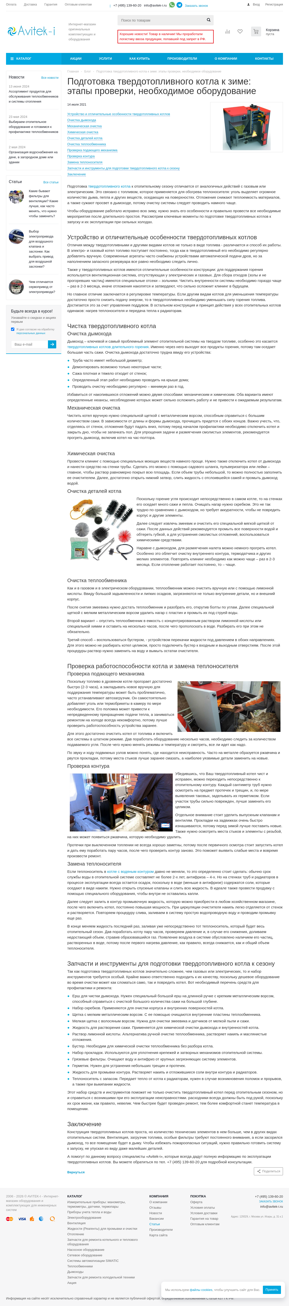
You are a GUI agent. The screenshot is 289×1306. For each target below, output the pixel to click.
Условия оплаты (202, 1207)
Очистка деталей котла (84, 138)
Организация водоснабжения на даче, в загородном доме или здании (33, 157)
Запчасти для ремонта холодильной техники (101, 1277)
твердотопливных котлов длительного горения (108, 347)
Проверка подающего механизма (92, 150)
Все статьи (51, 182)
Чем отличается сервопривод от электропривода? (42, 287)
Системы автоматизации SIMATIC (93, 1261)
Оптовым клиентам (204, 1224)
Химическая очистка (82, 132)
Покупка (198, 1196)
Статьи (154, 1224)
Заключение (76, 174)
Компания (158, 1196)
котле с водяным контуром (130, 871)
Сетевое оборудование (84, 1255)
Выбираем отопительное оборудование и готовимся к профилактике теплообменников (33, 127)
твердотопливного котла (109, 186)
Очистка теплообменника (86, 144)
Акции (76, 58)
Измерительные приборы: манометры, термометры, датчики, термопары (96, 1204)
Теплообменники (80, 1266)
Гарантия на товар (204, 1218)
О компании (226, 58)
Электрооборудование (84, 1217)
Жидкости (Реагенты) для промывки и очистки (102, 1229)
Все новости (50, 78)
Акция (71, 1283)
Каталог (23, 58)
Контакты (264, 58)
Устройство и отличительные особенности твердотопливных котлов (118, 114)
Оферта (196, 1202)
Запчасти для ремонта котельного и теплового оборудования (102, 1242)
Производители (182, 58)
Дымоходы (75, 1272)
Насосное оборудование (85, 1250)
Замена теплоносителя (84, 162)
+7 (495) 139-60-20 (127, 5)
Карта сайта (158, 1235)
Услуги (105, 58)
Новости (155, 1213)
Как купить (140, 58)
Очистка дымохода (81, 120)
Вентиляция (76, 1223)
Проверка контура (81, 156)
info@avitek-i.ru (155, 5)
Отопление (75, 1234)
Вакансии (156, 1218)
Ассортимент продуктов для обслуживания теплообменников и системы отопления (34, 96)
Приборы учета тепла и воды (89, 1212)
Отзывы (155, 1207)
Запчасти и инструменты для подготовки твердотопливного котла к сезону (123, 168)
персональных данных (31, 333)
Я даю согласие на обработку (35, 331)
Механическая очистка (84, 126)
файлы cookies (201, 1290)
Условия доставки (203, 1213)
